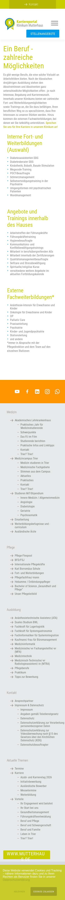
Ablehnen (19, 891)
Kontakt (24, 449)
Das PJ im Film (28, 436)
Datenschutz (27, 718)
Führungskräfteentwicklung (35, 816)
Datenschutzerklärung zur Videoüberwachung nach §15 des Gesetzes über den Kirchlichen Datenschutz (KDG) (39, 735)
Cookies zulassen (43, 891)
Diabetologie (27, 506)
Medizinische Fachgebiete (35, 467)
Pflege (11, 547)
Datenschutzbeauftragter (34, 744)
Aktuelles (25, 476)
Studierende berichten (32, 441)
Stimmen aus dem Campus (35, 471)
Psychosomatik (28, 515)
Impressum (26, 709)
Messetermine (28, 790)
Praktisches (26, 480)
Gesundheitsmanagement (34, 812)
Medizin (12, 412)
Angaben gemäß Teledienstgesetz (39, 714)
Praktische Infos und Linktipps (37, 445)
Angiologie (26, 502)
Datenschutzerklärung (16, 879)
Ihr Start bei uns (29, 807)
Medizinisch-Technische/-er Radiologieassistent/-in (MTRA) (32, 662)
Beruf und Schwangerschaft (35, 825)
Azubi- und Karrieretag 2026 (36, 777)
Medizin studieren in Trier (34, 462)
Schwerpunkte (28, 432)
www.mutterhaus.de (26, 855)
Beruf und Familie (30, 829)
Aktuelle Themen (17, 760)
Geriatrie (25, 510)
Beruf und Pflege (29, 821)
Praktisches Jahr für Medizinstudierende (31, 426)
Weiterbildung (28, 794)
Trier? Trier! (26, 454)
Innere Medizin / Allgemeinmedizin (40, 497)
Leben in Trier (28, 834)
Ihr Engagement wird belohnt (36, 803)
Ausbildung (14, 610)
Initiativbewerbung (30, 781)
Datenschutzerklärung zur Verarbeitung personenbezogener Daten (42, 724)
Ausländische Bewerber (33, 786)
